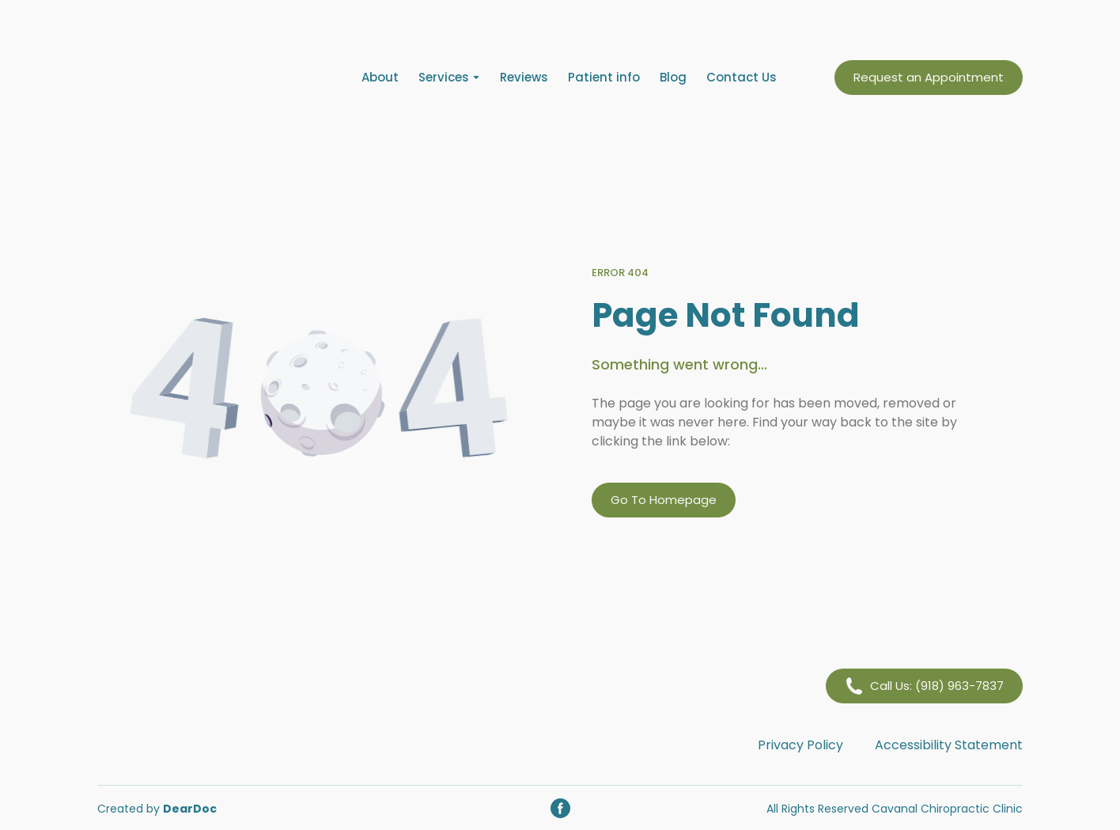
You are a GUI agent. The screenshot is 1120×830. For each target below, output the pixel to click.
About (380, 77)
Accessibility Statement (949, 745)
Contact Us (741, 77)
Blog (673, 77)
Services (443, 77)
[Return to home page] (200, 77)
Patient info (604, 77)
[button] (928, 77)
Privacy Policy (800, 745)
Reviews (524, 77)
